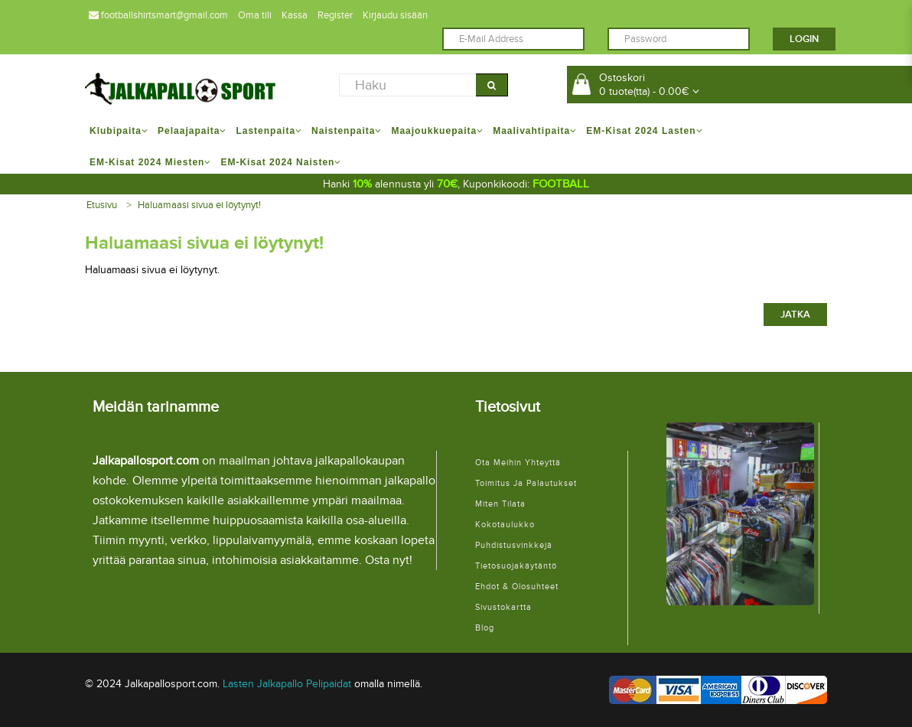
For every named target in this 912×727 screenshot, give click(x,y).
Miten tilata (500, 504)
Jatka (795, 314)
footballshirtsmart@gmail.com (158, 15)
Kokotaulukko (505, 525)
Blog (484, 628)
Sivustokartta (503, 607)
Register (335, 15)
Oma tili (255, 15)
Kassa (295, 15)
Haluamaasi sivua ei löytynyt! (199, 205)
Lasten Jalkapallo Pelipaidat (287, 683)
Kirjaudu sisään (395, 15)
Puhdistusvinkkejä (513, 545)
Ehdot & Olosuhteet (517, 587)
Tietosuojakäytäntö (516, 566)
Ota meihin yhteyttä (518, 463)
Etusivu (101, 205)
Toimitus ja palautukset (526, 483)
